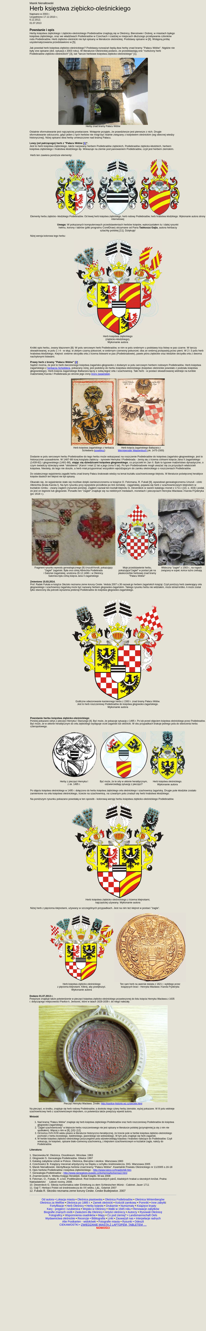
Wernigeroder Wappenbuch (132, 450)
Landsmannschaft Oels (142, 1215)
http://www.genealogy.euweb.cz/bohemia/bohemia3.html (95, 1172)
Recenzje (84, 1218)
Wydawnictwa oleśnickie (60, 1218)
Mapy (101, 1215)
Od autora (49, 1199)
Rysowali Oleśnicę (150, 1212)
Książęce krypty (146, 1205)
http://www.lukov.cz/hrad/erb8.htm (112, 1169)
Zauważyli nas (125, 1218)
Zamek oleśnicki (103, 1202)
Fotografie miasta (109, 1221)
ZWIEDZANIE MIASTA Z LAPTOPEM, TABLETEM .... (114, 1224)
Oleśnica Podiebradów (118, 1199)
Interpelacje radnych (148, 1218)
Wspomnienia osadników (80, 1215)
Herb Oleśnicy (75, 1205)
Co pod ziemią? (116, 1215)
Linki (110, 1218)
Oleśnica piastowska (90, 1199)
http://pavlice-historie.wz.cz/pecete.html (121, 1103)
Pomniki (144, 1202)
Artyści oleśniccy (115, 1212)
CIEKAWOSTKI (69, 1224)
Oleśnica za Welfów (52, 1202)
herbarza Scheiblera (58, 367)
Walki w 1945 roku (119, 1208)
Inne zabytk (157, 1202)
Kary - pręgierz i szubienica (64, 1208)
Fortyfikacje (57, 1205)
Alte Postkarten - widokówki (79, 1221)
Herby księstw (94, 1205)
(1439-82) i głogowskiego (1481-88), (51, 462)
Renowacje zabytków (145, 1208)
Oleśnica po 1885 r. (78, 1202)
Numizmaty (127, 1205)
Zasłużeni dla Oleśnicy (89, 1212)
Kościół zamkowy (126, 1202)
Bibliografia (98, 1218)
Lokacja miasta (65, 1199)
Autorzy (132, 1212)
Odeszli (139, 1221)
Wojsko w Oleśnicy (94, 1208)
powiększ (99, 450)
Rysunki (127, 1221)
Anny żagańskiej (100, 373)
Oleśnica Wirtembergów (149, 1199)
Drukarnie (112, 1205)
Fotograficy (56, 1215)
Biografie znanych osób (58, 1212)
